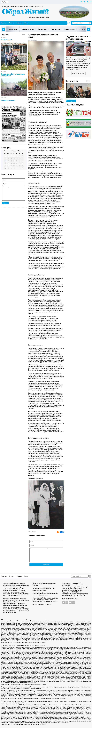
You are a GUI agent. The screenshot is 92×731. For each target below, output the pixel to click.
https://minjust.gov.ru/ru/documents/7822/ (20, 727)
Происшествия (69, 29)
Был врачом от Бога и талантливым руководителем (13, 75)
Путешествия (55, 29)
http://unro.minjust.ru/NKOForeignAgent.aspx (21, 687)
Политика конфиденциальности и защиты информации (44, 592)
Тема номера (13, 29)
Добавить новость (78, 73)
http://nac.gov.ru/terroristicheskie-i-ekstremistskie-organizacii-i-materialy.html (30, 701)
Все (23, 35)
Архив (26, 23)
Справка (19, 23)
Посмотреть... (70, 101)
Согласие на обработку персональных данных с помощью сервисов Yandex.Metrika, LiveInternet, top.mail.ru (45, 602)
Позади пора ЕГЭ (6, 40)
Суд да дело (83, 29)
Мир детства (42, 29)
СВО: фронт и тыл (28, 29)
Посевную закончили (8, 100)
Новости (4, 23)
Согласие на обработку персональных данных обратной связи (45, 596)
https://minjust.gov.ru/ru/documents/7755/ (20, 645)
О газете (11, 23)
